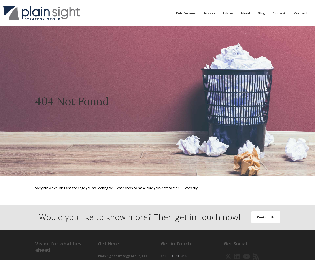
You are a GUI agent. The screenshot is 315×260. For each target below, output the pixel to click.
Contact (300, 13)
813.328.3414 (177, 256)
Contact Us (266, 217)
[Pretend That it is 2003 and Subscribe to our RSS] (256, 256)
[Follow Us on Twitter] (228, 256)
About (245, 13)
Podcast (278, 13)
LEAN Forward (185, 13)
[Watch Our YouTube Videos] (246, 256)
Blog (261, 13)
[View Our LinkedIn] (237, 256)
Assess (209, 13)
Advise (228, 13)
